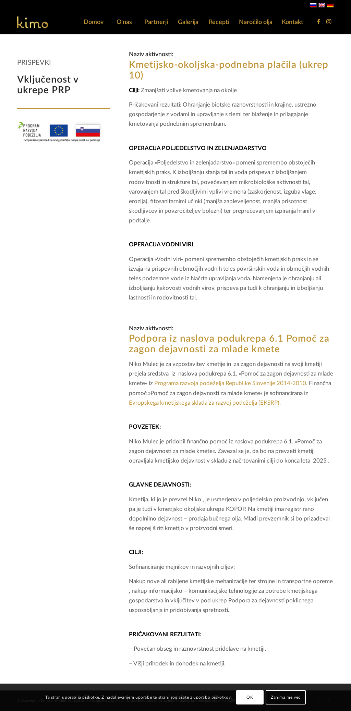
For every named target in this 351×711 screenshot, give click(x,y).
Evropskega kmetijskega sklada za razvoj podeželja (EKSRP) (204, 403)
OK (249, 697)
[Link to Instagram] (329, 22)
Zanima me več (286, 697)
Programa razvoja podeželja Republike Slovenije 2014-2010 (230, 383)
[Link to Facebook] (318, 22)
